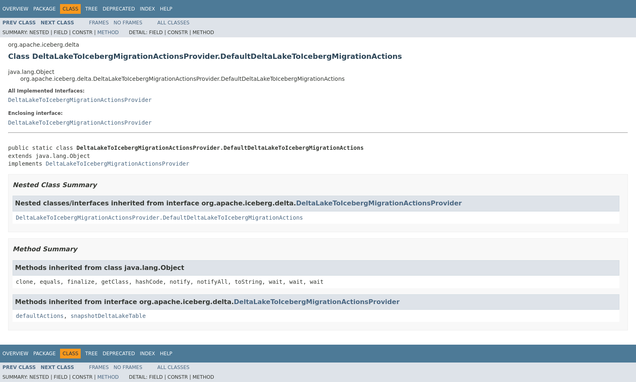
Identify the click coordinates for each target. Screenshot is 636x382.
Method (108, 32)
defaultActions (40, 316)
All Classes (173, 23)
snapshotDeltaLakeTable (108, 316)
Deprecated (119, 9)
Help (166, 9)
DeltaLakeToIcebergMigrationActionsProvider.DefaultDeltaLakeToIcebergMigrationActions (159, 217)
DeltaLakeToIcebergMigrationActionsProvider (80, 100)
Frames (99, 23)
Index (147, 9)
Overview (15, 9)
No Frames (128, 23)
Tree (91, 9)
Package (44, 9)
